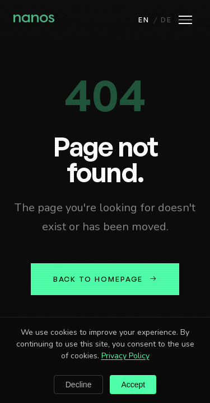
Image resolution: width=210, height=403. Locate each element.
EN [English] (144, 19)
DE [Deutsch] (166, 19)
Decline (79, 384)
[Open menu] (185, 20)
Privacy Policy (125, 355)
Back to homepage (105, 278)
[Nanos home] (33, 19)
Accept (133, 384)
